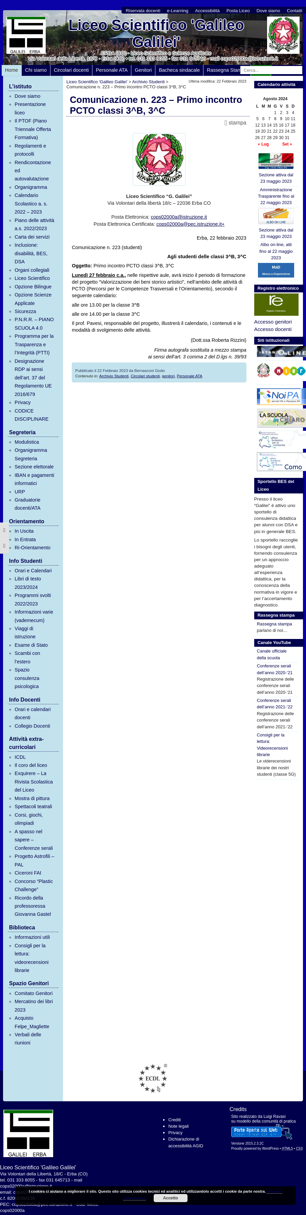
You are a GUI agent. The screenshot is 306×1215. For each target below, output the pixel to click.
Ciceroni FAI (28, 873)
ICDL (20, 757)
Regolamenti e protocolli (30, 150)
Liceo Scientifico (32, 278)
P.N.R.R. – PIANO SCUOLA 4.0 (34, 323)
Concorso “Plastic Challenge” (34, 885)
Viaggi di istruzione (25, 632)
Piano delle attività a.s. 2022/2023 (34, 224)
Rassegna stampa (274, 623)
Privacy (22, 402)
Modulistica (27, 442)
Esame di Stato (31, 645)
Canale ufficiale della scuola (272, 654)
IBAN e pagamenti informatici (34, 479)
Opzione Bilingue (33, 286)
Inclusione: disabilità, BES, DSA (31, 253)
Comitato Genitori (33, 993)
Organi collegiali (32, 270)
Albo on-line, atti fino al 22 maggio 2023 (275, 251)
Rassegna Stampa (227, 70)
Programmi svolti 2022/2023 (33, 599)
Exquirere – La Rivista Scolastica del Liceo (34, 782)
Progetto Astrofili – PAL (34, 860)
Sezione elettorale (34, 466)
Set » (287, 144)
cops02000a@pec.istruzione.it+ (190, 224)
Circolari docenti (71, 70)
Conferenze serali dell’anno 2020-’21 (275, 669)
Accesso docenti (273, 329)
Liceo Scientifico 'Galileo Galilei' (156, 33)
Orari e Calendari (33, 570)
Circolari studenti (145, 376)
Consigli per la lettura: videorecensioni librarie (31, 958)
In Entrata (25, 539)
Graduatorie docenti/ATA (27, 504)
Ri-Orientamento (32, 547)
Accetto (170, 1198)
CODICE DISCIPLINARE (31, 415)
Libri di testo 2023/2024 (28, 583)
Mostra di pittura (32, 798)
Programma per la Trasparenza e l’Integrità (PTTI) (34, 344)
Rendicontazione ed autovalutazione (33, 171)
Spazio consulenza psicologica (27, 678)
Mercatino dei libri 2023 (34, 1005)
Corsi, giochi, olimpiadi (29, 819)
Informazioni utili (32, 937)
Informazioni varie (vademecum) (34, 616)
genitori (168, 376)
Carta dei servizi (32, 237)
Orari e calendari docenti (32, 713)
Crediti (174, 1119)
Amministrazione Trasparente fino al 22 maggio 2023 (276, 196)
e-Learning (177, 10)
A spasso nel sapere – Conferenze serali (34, 840)
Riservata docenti (143, 10)
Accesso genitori (273, 322)
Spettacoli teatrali (33, 806)
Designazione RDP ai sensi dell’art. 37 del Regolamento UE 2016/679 (33, 377)
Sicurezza (25, 311)
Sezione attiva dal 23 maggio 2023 (276, 168)
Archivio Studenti (113, 376)
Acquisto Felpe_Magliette (32, 1022)
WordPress (270, 1148)
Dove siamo (268, 10)
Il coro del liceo (31, 765)
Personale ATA (112, 70)
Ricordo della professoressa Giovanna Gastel (33, 906)
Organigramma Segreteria (31, 454)
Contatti (294, 10)
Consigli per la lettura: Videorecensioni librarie (272, 744)
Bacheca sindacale (179, 70)
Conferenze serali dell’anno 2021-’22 (275, 703)
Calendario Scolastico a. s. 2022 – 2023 (31, 204)
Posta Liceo (238, 10)
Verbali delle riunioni (28, 1038)
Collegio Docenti (32, 726)
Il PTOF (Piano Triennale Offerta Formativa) (33, 129)
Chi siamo (36, 70)
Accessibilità (207, 10)
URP (20, 491)
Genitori (143, 70)
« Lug (263, 144)
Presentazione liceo (30, 108)
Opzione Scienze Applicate (33, 299)
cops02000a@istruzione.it (179, 217)
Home (11, 70)
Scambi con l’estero (27, 657)
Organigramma (31, 187)
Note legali (178, 1126)
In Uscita (24, 531)
